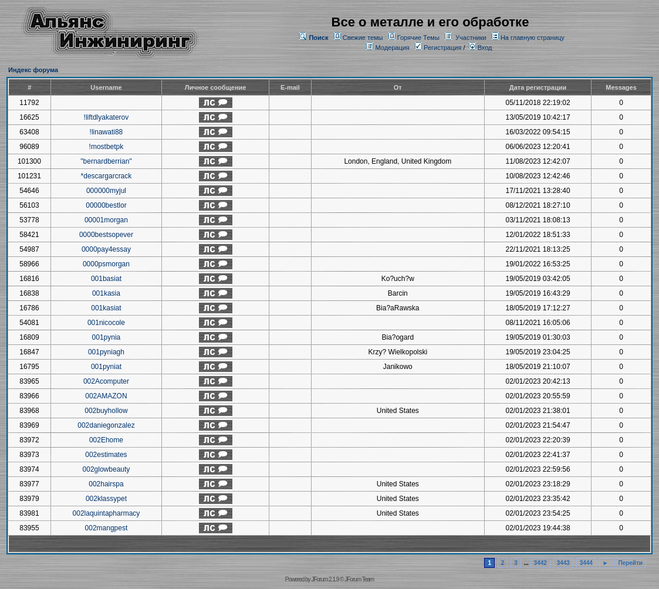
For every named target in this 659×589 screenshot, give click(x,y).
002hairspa (106, 484)
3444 (586, 563)
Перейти (630, 563)
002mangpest (106, 528)
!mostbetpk (106, 147)
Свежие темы (363, 37)
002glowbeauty (106, 469)
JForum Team (359, 579)
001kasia (106, 293)
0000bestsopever (106, 235)
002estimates (106, 455)
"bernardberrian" (105, 161)
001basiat (106, 279)
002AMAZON (106, 396)
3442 (540, 563)
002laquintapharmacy (106, 513)
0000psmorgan (106, 264)
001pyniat (106, 367)
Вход (480, 47)
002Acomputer (106, 381)
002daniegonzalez (105, 425)
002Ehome (106, 440)
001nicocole (106, 323)
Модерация (392, 47)
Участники (470, 37)
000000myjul (106, 191)
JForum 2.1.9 (325, 579)
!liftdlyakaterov (106, 117)
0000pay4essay (106, 249)
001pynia (106, 337)
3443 (563, 563)
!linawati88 (106, 132)
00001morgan (106, 220)
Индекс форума (33, 69)
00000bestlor (106, 205)
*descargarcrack (106, 176)
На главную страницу (533, 37)
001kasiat (106, 308)
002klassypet (106, 499)
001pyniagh (106, 352)
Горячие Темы (418, 37)
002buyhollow (106, 411)
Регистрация (438, 47)
